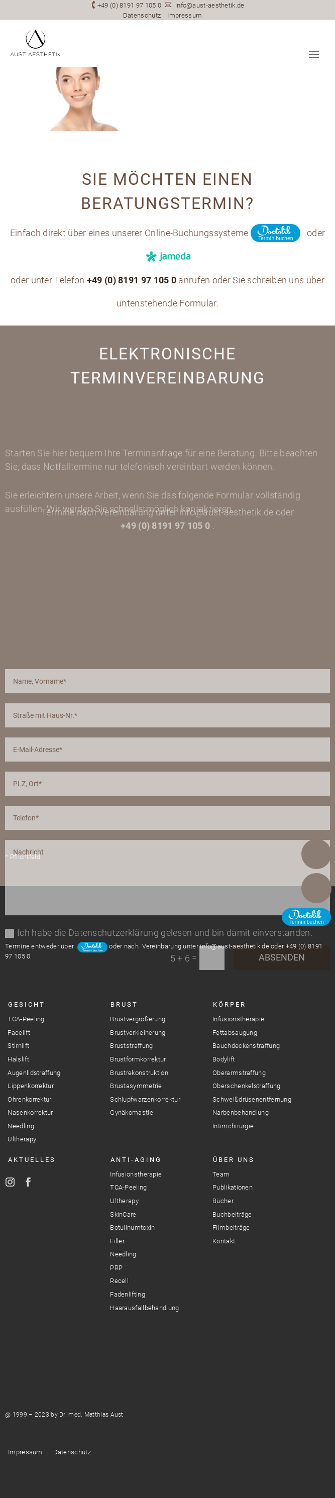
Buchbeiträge (232, 1214)
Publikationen (232, 1187)
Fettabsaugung (234, 1032)
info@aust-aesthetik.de (210, 5)
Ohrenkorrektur (29, 1099)
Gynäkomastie (131, 1112)
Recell (119, 1281)
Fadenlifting (127, 1294)
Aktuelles (32, 1159)
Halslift (18, 1059)
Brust (124, 1004)
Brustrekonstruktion (139, 1073)
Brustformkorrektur (138, 1059)
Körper (229, 1004)
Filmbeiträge (231, 1227)
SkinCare (123, 1214)
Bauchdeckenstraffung (246, 1045)
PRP (116, 1267)
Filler (117, 1241)
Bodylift (223, 1059)
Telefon (316, 854)
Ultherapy (22, 1139)
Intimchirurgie (233, 1126)
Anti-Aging (136, 1159)
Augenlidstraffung (34, 1073)
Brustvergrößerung (137, 1019)
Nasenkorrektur (30, 1112)
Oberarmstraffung (239, 1073)
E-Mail (316, 888)
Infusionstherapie (238, 1019)
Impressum (184, 15)
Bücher (223, 1201)
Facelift (19, 1032)
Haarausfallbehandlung (144, 1308)
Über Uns (234, 1159)
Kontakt (223, 1241)
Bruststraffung (131, 1045)
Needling (21, 1126)
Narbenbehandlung (240, 1112)
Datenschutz (142, 15)
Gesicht (26, 1004)
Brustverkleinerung (137, 1032)
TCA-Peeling (26, 1019)
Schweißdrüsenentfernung (251, 1099)
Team (221, 1174)
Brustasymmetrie (136, 1086)
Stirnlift (18, 1045)
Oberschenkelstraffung (246, 1086)
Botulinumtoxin (132, 1227)
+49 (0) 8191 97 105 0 (129, 5)
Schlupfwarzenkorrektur (145, 1099)
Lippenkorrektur (31, 1086)
